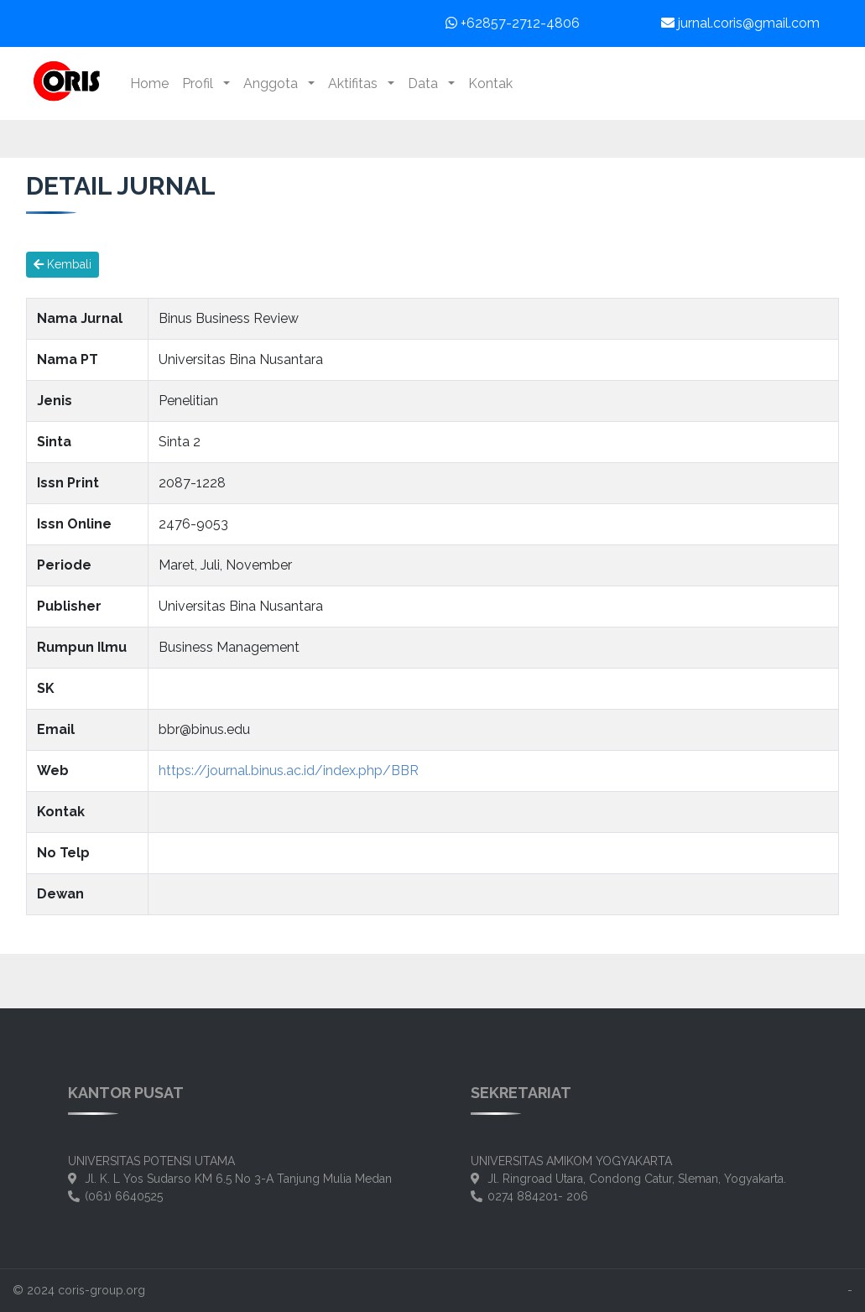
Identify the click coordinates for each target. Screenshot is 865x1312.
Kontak (490, 83)
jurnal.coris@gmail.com (740, 23)
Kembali (62, 264)
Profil (201, 83)
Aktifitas (356, 83)
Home (149, 83)
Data (426, 83)
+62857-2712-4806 (513, 23)
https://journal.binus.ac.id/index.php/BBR (289, 770)
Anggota (274, 83)
